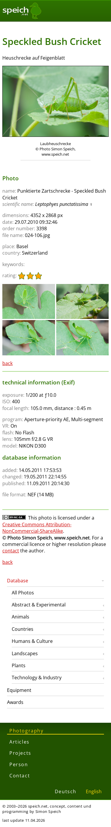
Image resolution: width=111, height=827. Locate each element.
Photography (26, 730)
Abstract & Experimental (39, 604)
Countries (22, 629)
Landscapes (25, 653)
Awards (15, 702)
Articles (19, 742)
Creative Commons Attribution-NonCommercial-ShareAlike (36, 527)
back (7, 363)
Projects (20, 753)
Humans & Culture (32, 641)
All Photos (23, 592)
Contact (19, 775)
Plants (18, 665)
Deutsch (65, 791)
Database (17, 580)
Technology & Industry (37, 677)
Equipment (19, 690)
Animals (20, 616)
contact (10, 550)
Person (18, 764)
